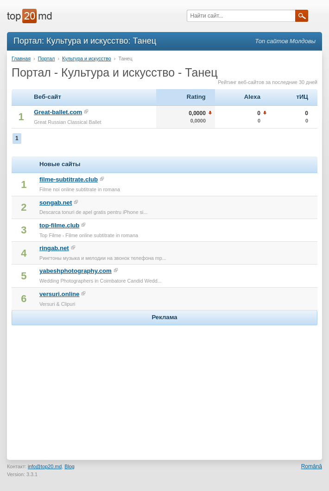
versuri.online (59, 294)
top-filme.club (59, 225)
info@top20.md (45, 466)
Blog (69, 466)
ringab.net (54, 248)
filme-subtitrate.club (68, 179)
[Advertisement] (164, 386)
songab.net (55, 202)
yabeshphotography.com (75, 270)
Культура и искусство (86, 58)
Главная (21, 58)
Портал (46, 58)
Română (311, 466)
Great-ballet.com (58, 112)
